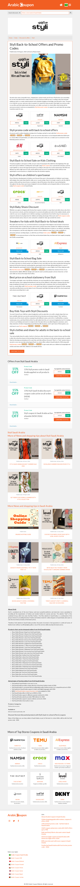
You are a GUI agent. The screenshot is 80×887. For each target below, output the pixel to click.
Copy (26, 122)
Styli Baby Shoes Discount (24, 206)
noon (18, 799)
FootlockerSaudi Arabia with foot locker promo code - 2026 (56, 846)
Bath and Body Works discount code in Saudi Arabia (55, 833)
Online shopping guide (23, 534)
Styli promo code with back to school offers (34, 130)
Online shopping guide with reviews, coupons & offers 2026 (56, 820)
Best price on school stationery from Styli (33, 277)
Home (10, 38)
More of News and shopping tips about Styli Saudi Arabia (36, 435)
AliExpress (62, 745)
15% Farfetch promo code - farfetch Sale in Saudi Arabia (55, 824)
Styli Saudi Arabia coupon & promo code (26, 691)
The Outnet (17, 781)
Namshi (17, 763)
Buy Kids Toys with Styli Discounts (29, 311)
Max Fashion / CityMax (62, 763)
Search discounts (14, 13)
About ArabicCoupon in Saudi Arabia (53, 817)
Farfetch (17, 745)
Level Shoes (62, 781)
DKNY (62, 799)
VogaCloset (40, 799)
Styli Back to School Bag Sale (26, 258)
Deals (15, 38)
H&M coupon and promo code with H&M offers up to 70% (56, 829)
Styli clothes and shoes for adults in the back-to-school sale (40, 331)
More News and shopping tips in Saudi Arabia (30, 506)
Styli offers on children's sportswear (30, 175)
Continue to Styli (17, 351)
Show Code (19, 251)
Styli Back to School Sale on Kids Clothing (33, 160)
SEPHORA (40, 781)
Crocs (40, 763)
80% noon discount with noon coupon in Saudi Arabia (55, 842)
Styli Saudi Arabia (16, 432)
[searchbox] (45, 12)
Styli (33, 38)
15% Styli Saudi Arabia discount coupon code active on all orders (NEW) (37, 394)
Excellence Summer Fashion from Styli (57, 464)
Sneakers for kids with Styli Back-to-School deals (37, 221)
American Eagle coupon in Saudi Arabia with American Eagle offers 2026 (55, 837)
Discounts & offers (24, 38)
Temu (40, 745)
